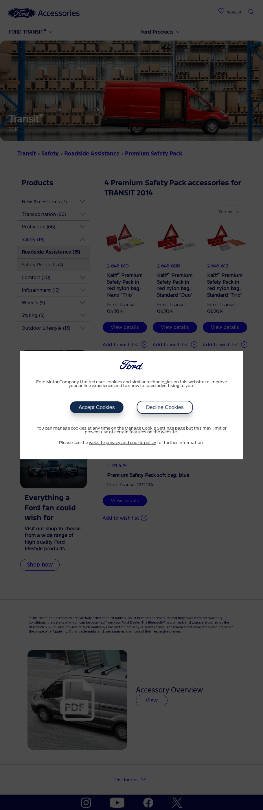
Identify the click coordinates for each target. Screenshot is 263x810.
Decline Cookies (165, 407)
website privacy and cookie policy (122, 443)
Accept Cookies (97, 407)
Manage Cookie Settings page (155, 428)
